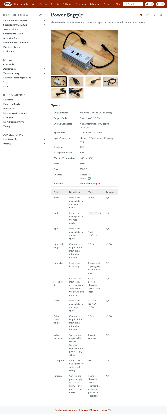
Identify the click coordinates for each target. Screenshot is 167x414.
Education (95, 4)
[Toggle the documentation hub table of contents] (19, 15)
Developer (81, 4)
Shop (118, 4)
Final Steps (8, 51)
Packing (7, 143)
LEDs (5, 86)
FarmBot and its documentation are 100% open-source (83, 410)
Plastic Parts (9, 108)
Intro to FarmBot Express (15, 20)
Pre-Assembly (10, 139)
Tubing (6, 126)
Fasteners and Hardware (15, 113)
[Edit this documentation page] (161, 14)
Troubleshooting (11, 73)
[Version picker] (41, 15)
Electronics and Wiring (13, 122)
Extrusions (8, 99)
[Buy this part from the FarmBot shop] (140, 14)
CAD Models (9, 64)
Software (67, 4)
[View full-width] (147, 14)
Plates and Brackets (12, 104)
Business (108, 4)
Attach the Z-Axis (11, 38)
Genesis (55, 4)
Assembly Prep (10, 29)
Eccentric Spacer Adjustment (17, 77)
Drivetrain (8, 117)
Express (43, 4)
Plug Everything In (11, 47)
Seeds (6, 82)
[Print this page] (154, 14)
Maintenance (9, 69)
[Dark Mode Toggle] (160, 4)
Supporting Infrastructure (15, 25)
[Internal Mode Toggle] (149, 4)
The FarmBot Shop (88, 183)
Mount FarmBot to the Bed (16, 42)
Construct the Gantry (13, 33)
